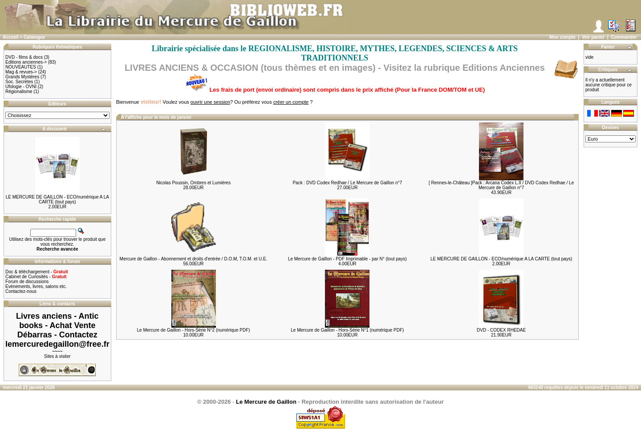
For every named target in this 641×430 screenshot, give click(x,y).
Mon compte (562, 37)
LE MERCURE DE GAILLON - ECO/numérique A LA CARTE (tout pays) (57, 199)
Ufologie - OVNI (21, 86)
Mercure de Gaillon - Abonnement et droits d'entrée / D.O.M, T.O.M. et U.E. (194, 258)
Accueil (11, 37)
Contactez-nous (21, 291)
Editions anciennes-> (26, 62)
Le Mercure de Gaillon (266, 401)
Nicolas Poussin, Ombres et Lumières (193, 182)
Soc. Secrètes (19, 81)
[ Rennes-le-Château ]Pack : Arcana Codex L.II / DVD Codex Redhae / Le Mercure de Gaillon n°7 (501, 185)
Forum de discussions (27, 281)
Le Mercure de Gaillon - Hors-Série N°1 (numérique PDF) (347, 330)
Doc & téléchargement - (36, 271)
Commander (624, 37)
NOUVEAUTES (20, 67)
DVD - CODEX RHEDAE (501, 330)
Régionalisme (18, 91)
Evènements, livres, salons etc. (36, 286)
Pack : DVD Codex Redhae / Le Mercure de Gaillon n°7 (347, 182)
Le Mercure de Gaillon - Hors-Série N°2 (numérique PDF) (193, 330)
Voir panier (593, 37)
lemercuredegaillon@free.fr (57, 344)
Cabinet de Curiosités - (35, 276)
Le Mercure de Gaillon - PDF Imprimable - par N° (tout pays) (347, 258)
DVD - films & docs (24, 57)
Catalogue (34, 37)
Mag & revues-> (21, 71)
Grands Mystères (22, 76)
